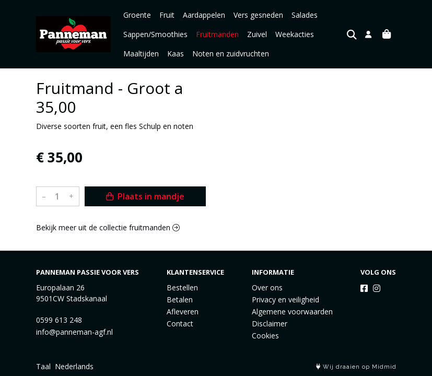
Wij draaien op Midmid (356, 366)
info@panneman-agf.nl (74, 332)
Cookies (265, 335)
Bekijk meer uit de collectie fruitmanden (108, 227)
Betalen (180, 299)
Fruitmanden (217, 34)
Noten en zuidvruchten (230, 53)
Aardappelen (204, 15)
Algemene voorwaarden (292, 311)
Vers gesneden (258, 15)
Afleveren (183, 311)
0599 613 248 (59, 320)
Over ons (267, 287)
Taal (43, 366)
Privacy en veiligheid (285, 299)
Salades (304, 15)
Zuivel (257, 34)
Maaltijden (141, 53)
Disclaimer (269, 323)
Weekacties (294, 34)
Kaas (175, 53)
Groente (137, 15)
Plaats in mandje (145, 196)
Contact (180, 323)
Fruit (166, 15)
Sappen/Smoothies (155, 34)
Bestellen (182, 287)
